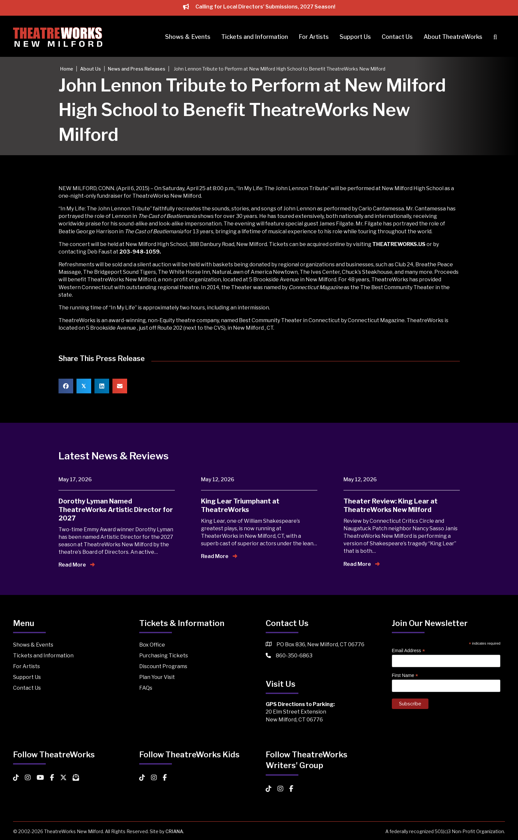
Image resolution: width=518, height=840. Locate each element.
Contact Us (397, 36)
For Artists (314, 36)
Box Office (152, 645)
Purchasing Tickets (163, 655)
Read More (76, 565)
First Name (405, 675)
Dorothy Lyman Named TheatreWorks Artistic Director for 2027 (115, 509)
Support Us (355, 36)
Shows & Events (187, 36)
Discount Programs (163, 666)
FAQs (145, 688)
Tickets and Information (254, 36)
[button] (496, 37)
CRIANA (174, 831)
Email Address (408, 651)
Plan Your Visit (157, 677)
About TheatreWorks (453, 36)
